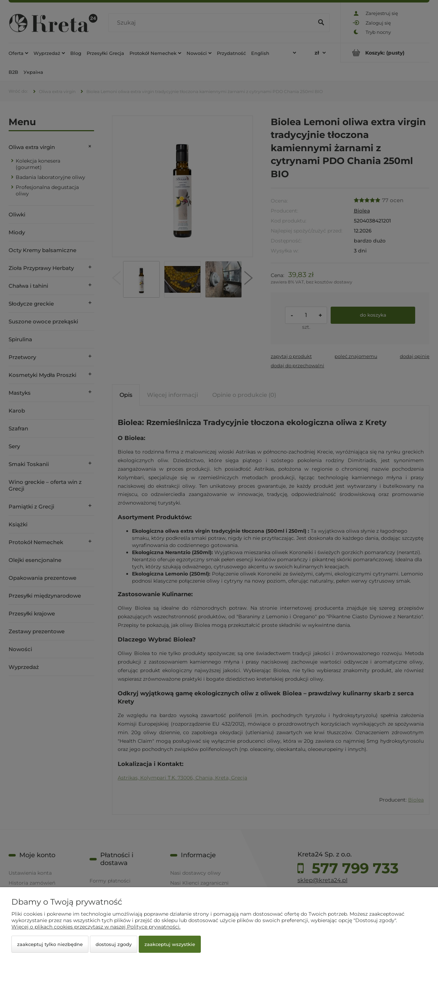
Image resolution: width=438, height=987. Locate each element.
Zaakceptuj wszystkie (169, 944)
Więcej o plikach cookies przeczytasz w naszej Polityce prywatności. (95, 927)
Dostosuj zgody (114, 944)
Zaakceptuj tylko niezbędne (50, 944)
